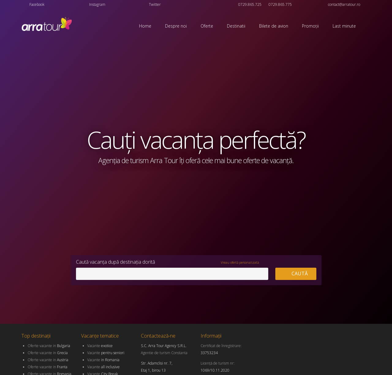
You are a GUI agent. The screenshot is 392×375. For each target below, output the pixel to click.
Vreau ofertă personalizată (240, 262)
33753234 (209, 352)
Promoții (310, 26)
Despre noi (176, 26)
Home (145, 26)
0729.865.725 (250, 4)
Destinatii (236, 26)
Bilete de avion (273, 26)
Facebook (36, 4)
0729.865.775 (280, 4)
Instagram (97, 4)
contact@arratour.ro (344, 4)
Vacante (100, 345)
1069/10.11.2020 (215, 370)
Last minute (344, 26)
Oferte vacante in (49, 345)
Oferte (207, 26)
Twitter (155, 4)
